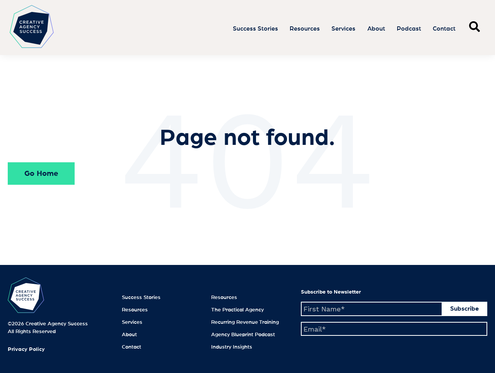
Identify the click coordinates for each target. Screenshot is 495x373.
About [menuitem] (129, 334)
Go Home (41, 173)
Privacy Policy (26, 349)
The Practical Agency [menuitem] (237, 310)
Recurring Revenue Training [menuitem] (245, 322)
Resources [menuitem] (135, 310)
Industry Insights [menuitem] (231, 347)
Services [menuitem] (132, 322)
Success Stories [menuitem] (141, 297)
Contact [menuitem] (131, 347)
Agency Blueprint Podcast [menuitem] (243, 334)
